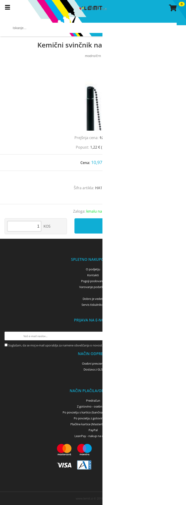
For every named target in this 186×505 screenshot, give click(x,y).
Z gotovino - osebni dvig (93, 406)
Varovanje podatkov (93, 287)
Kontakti (93, 275)
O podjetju (93, 269)
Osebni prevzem (93, 363)
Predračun (93, 400)
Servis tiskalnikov (93, 305)
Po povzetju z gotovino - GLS (93, 418)
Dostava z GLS (93, 369)
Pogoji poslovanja (93, 281)
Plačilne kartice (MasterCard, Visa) (93, 424)
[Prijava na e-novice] (177, 336)
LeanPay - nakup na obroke (93, 436)
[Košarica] (172, 8)
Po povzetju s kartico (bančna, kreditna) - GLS (93, 412)
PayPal (93, 430)
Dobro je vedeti (93, 299)
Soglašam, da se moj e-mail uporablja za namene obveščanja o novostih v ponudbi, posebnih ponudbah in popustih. (86, 345)
